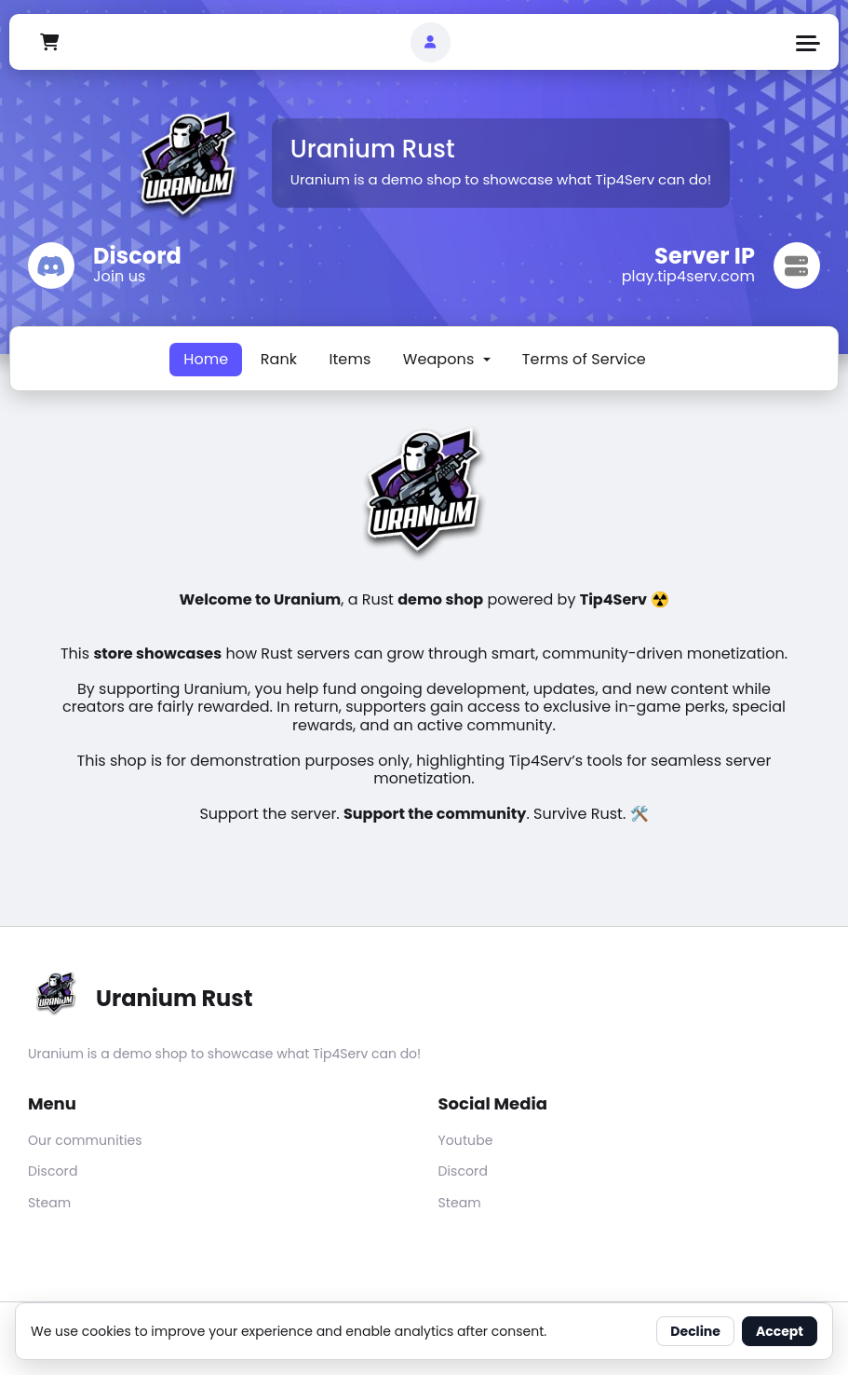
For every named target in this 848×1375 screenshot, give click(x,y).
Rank (279, 359)
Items (349, 359)
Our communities (85, 1140)
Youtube (465, 1140)
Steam (49, 1202)
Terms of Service (584, 359)
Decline (695, 1331)
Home (205, 359)
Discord (53, 1171)
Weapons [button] (440, 359)
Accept (779, 1331)
